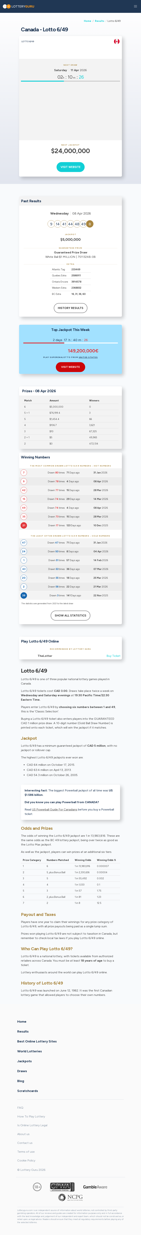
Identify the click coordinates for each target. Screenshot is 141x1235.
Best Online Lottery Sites (37, 1041)
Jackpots (24, 1061)
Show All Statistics (70, 615)
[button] (135, 6)
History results (70, 308)
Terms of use (26, 1151)
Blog (20, 1081)
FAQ (20, 1107)
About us (23, 1134)
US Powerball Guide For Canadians (54, 809)
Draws (22, 1071)
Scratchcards (27, 1091)
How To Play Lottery (31, 1116)
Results (99, 20)
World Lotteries (29, 1051)
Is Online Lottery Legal (32, 1125)
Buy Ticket (113, 656)
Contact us (24, 1143)
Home (87, 20)
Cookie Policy (26, 1160)
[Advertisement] (70, 111)
